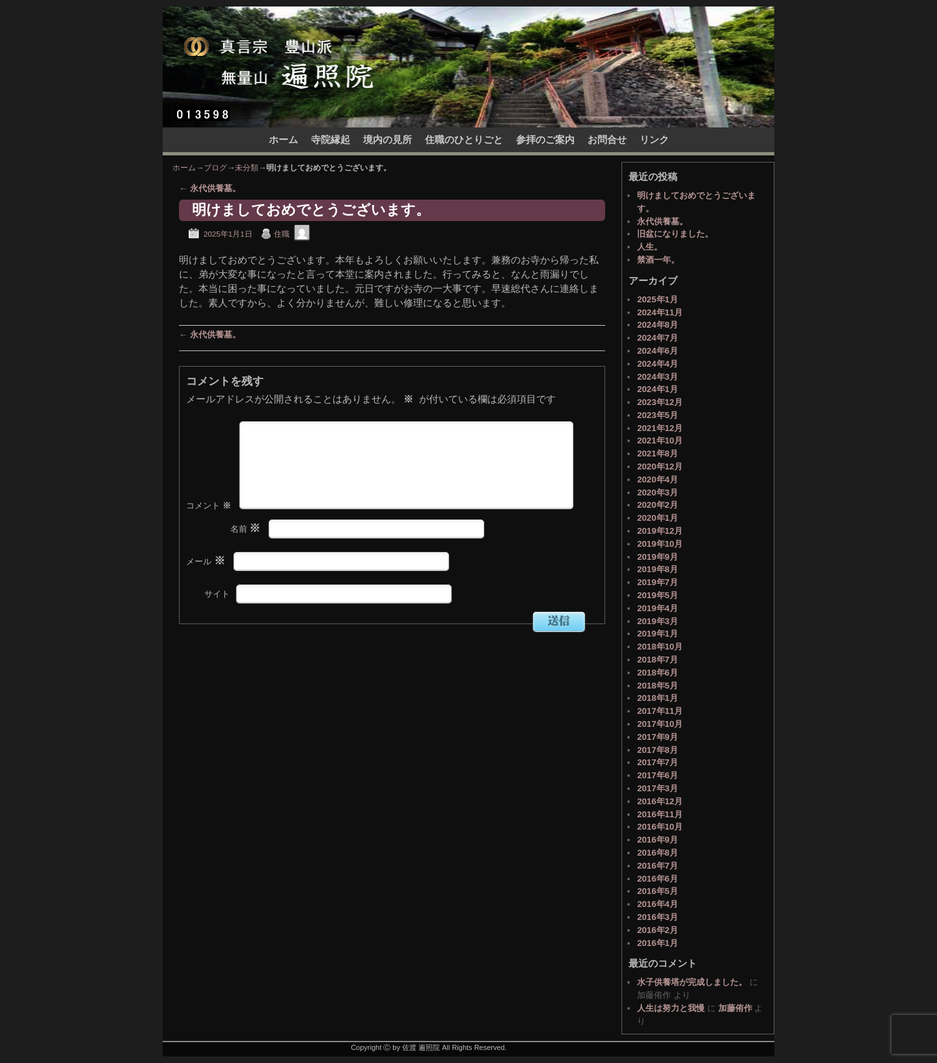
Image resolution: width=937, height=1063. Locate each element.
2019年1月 (657, 633)
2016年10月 (660, 827)
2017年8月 (657, 750)
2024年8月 (657, 325)
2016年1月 (657, 943)
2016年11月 (660, 814)
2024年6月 (657, 351)
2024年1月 (657, 389)
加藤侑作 (735, 1008)
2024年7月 (657, 338)
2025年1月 (657, 299)
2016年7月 (657, 866)
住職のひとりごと (464, 140)
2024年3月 (657, 377)
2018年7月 (657, 659)
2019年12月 (660, 531)
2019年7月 (657, 582)
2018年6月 (657, 672)
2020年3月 (657, 492)
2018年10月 (660, 646)
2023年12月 (660, 402)
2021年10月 (660, 440)
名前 (247, 550)
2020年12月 (660, 466)
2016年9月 (657, 840)
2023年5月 (657, 415)
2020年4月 (657, 479)
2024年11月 (660, 312)
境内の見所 (387, 140)
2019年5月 (657, 595)
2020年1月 (657, 518)
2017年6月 (657, 775)
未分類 (246, 167)
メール (207, 582)
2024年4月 (657, 364)
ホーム (283, 140)
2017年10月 (660, 724)
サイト (217, 615)
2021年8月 (657, 453)
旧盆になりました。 (675, 234)
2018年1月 (657, 698)
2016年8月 (657, 853)
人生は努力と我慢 (671, 1008)
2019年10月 (660, 544)
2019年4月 (657, 608)
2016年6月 (657, 879)
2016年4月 (657, 904)
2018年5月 (657, 685)
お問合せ (607, 140)
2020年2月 (657, 505)
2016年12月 (660, 801)
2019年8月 (657, 569)
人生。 (649, 247)
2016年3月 (657, 917)
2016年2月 (657, 930)
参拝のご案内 (545, 140)
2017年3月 (657, 788)
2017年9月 (657, 737)
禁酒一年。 (658, 260)
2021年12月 (660, 428)
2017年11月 (660, 711)
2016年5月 (657, 891)
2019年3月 (657, 621)
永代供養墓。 (210, 188)
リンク (654, 140)
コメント (210, 526)
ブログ (215, 167)
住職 (282, 234)
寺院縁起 (330, 140)
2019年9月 (657, 557)
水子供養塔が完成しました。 (692, 982)
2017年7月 (657, 762)
